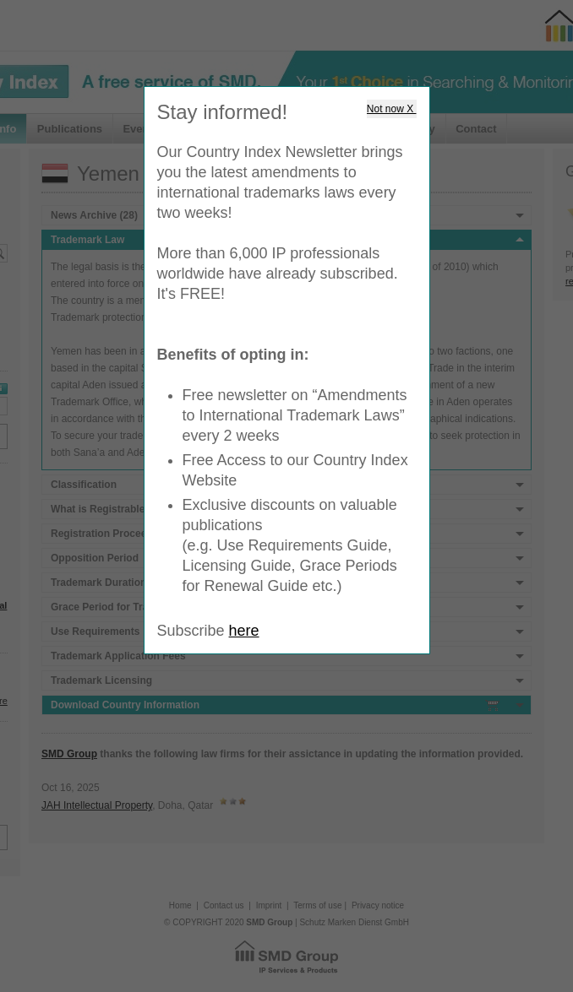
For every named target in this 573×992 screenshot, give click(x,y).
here (244, 630)
